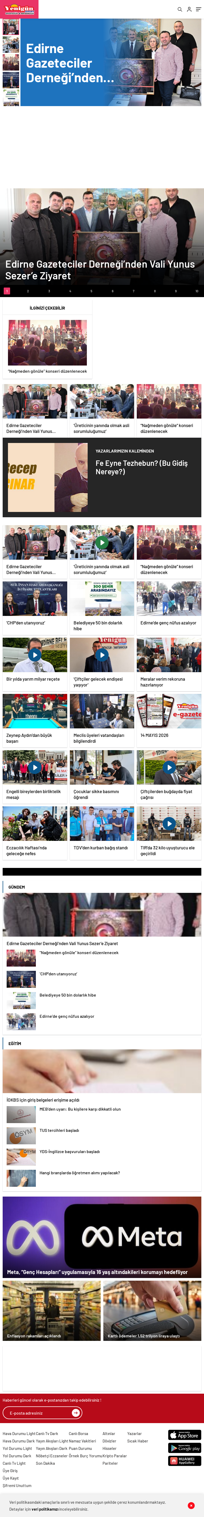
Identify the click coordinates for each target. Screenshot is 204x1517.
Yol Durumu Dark (17, 1455)
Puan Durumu (80, 1448)
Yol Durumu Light (17, 1448)
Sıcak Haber (137, 1440)
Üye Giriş (10, 1470)
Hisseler (110, 1448)
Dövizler (109, 1440)
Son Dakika (45, 1463)
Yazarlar (134, 1433)
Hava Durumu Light (19, 1433)
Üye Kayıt (11, 1478)
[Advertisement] (102, 146)
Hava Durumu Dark (19, 1440)
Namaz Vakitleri (82, 1440)
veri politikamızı (45, 1509)
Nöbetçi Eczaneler (52, 1455)
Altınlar (109, 1433)
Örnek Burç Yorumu (85, 1455)
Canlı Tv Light (14, 1463)
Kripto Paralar (115, 1455)
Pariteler (110, 1463)
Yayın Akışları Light (52, 1440)
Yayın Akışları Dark (51, 1448)
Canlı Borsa (78, 1433)
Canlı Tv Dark (47, 1433)
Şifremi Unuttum (17, 1485)
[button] (7, 291)
